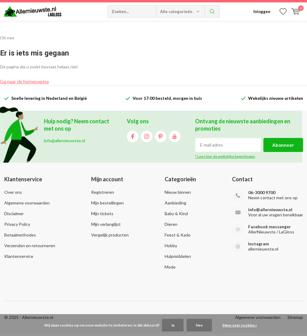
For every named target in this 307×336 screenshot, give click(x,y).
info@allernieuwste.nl (270, 212)
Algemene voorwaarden (27, 205)
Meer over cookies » (240, 325)
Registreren (102, 194)
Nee (199, 325)
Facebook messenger (269, 229)
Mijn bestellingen (107, 205)
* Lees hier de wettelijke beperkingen (225, 159)
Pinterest (160, 137)
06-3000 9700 (261, 194)
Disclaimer (14, 216)
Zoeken (212, 27)
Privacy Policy (17, 226)
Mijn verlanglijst (106, 226)
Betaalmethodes (20, 237)
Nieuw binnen (178, 194)
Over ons (13, 194)
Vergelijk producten (110, 237)
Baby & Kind (176, 216)
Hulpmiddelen (178, 258)
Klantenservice (18, 258)
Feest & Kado (178, 237)
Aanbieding (175, 205)
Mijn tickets (102, 216)
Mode (170, 269)
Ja (172, 325)
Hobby (171, 248)
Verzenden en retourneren (29, 248)
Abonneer (283, 147)
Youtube (174, 137)
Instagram (146, 137)
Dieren (171, 226)
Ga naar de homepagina (24, 84)
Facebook (132, 137)
